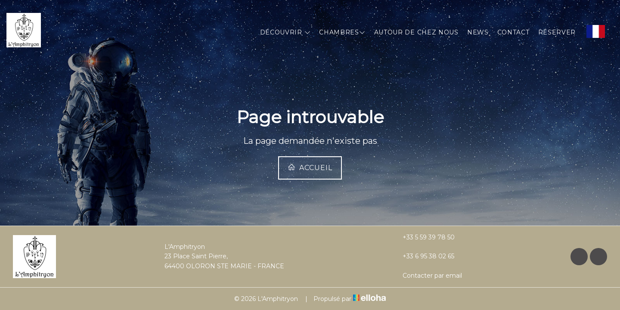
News (478, 32)
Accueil (310, 167)
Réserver (557, 32)
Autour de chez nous (416, 32)
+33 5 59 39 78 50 (424, 237)
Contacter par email (427, 275)
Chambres (342, 32)
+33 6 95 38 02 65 (423, 256)
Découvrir (285, 32)
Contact (513, 32)
